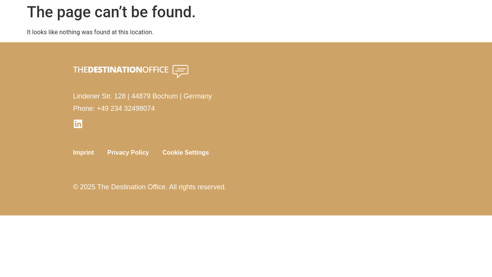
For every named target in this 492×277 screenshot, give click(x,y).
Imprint (83, 152)
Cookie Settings (186, 152)
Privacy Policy (128, 152)
